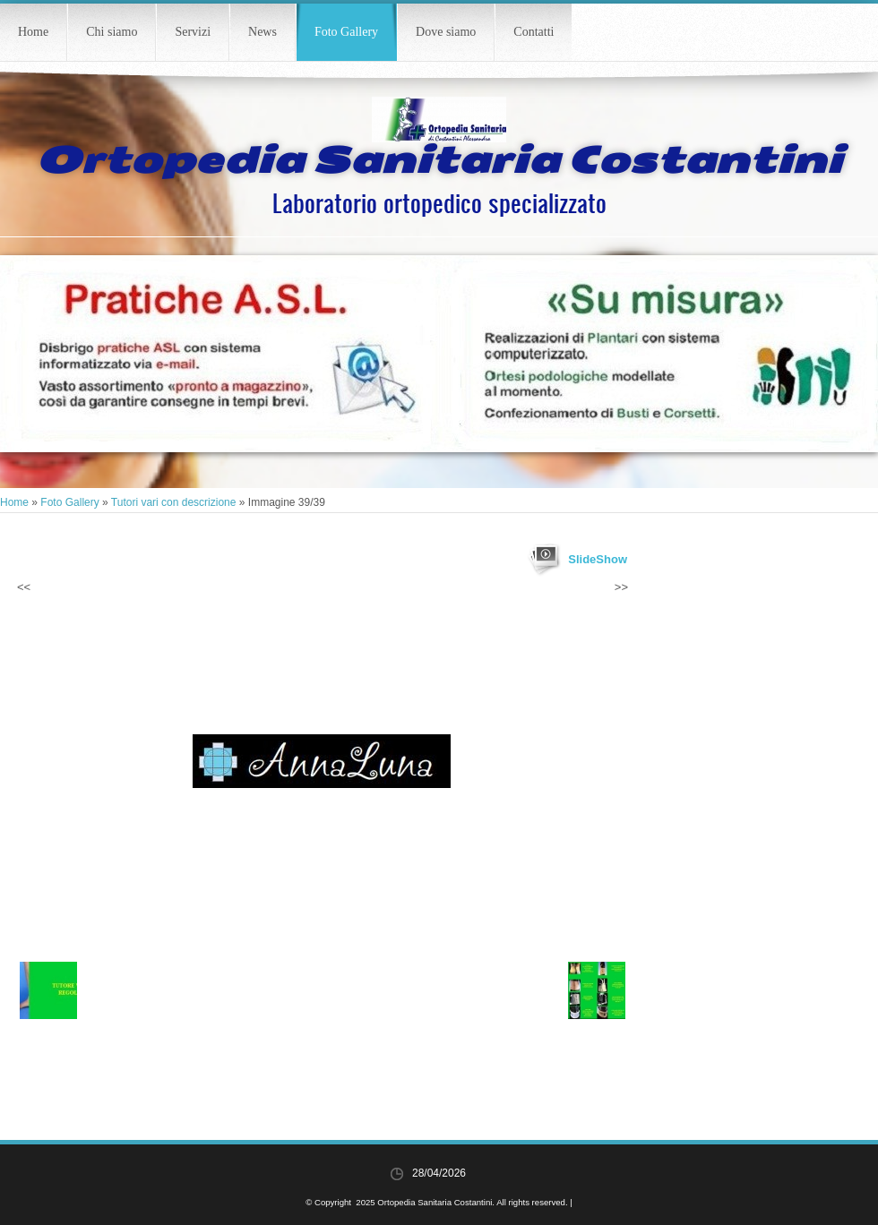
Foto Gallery (346, 32)
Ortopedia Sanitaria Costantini (439, 160)
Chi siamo (111, 32)
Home (33, 32)
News (262, 32)
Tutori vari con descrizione (174, 502)
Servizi (193, 32)
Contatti (533, 32)
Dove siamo (446, 32)
